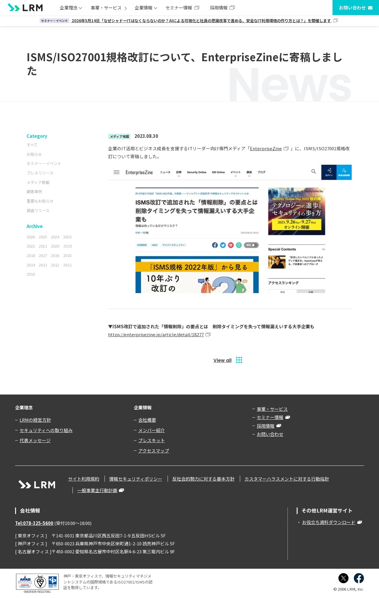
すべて (32, 145)
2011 (67, 265)
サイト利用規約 (83, 479)
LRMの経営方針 (35, 420)
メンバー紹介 (151, 430)
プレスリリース (40, 173)
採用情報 (219, 7)
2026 (31, 237)
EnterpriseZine (266, 148)
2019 (67, 246)
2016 (55, 255)
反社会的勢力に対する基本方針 (203, 479)
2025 (43, 237)
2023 (67, 237)
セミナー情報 (179, 7)
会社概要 (147, 420)
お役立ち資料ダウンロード (328, 522)
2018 (31, 255)
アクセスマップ (153, 450)
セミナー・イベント (44, 163)
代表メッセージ (35, 440)
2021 (43, 246)
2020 (55, 246)
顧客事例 (34, 191)
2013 (43, 265)
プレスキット (151, 440)
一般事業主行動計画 (97, 490)
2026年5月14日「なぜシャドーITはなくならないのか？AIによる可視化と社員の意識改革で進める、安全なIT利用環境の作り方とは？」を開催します (186, 20)
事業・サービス (106, 7)
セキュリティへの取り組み (46, 430)
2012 (55, 265)
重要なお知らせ (40, 201)
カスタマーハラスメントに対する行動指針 (287, 479)
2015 (67, 255)
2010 (31, 274)
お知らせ (34, 154)
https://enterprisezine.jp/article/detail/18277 (156, 334)
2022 (31, 246)
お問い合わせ (352, 7)
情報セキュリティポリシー (135, 479)
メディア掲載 (38, 182)
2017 (43, 255)
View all (222, 360)
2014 (31, 265)
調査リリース (38, 210)
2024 (55, 237)
